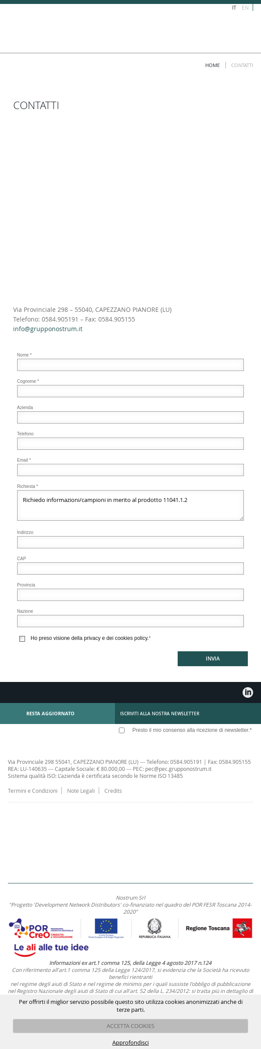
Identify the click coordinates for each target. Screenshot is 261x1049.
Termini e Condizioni (32, 790)
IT (234, 7)
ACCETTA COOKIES (130, 1026)
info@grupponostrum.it (47, 329)
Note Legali (81, 790)
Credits (113, 790)
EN (245, 7)
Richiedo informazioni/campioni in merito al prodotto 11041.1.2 (130, 505)
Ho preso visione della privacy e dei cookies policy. (90, 638)
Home (212, 65)
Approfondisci (130, 1042)
